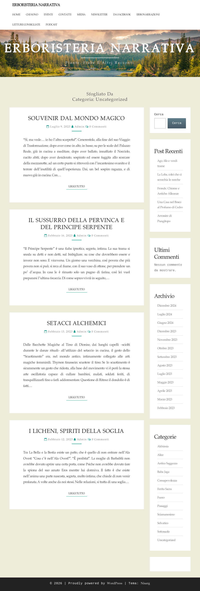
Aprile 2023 (164, 391)
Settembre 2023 (166, 357)
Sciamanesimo (166, 514)
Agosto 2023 (164, 365)
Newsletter (99, 14)
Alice (160, 455)
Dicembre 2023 (166, 331)
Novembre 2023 (167, 339)
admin (80, 126)
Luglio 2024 (164, 314)
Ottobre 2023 (165, 348)
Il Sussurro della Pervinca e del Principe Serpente (76, 223)
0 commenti (98, 126)
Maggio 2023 (165, 382)
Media (81, 14)
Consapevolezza (167, 480)
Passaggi (162, 506)
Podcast (51, 24)
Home (16, 14)
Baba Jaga (163, 472)
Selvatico (162, 523)
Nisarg (145, 583)
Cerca (159, 114)
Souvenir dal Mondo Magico (76, 118)
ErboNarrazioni (148, 14)
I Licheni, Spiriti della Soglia (76, 430)
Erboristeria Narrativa (36, 5)
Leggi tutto (78, 186)
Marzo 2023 (164, 399)
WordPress (114, 583)
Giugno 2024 (165, 323)
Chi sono (32, 14)
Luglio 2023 (164, 374)
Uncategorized (166, 540)
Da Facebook (122, 14)
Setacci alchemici (76, 323)
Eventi (48, 14)
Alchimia (163, 446)
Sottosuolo (163, 531)
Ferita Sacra (164, 489)
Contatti (65, 14)
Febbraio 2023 (166, 408)
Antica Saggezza (167, 463)
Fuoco (161, 497)
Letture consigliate (26, 24)
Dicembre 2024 (166, 305)
